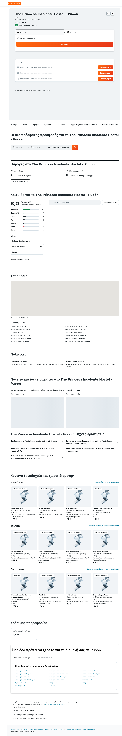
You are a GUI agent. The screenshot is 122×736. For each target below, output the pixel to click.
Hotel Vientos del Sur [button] (73, 551)
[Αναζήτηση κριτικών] (76, 202)
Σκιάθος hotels (20, 686)
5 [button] (37, 57)
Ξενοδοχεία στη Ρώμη (22, 671)
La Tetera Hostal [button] (44, 508)
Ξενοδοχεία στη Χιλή (57, 729)
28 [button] (47, 73)
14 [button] (47, 62)
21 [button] (47, 68)
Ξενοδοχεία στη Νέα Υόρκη (91, 674)
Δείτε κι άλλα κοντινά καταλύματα (107, 482)
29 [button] (52, 73)
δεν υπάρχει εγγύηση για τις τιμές (55, 704)
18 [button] (32, 68)
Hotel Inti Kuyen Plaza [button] (100, 551)
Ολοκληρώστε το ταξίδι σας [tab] (43, 658)
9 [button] (57, 57)
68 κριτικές (32, 25)
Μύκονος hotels (87, 680)
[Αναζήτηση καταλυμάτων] (3, 14)
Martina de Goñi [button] (17, 508)
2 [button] (57, 52)
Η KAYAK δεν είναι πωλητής (66, 710)
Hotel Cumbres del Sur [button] (46, 551)
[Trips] (3, 40)
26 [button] (37, 73)
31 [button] (27, 78)
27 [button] (42, 73)
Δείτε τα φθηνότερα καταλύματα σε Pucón (104, 526)
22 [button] (52, 68)
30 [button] (57, 73)
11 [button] (32, 62)
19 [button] (37, 68)
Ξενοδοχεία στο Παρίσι (23, 674)
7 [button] (47, 57)
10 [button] (27, 62)
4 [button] (31, 57)
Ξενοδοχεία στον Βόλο (22, 677)
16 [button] (57, 62)
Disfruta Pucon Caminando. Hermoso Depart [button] (102, 509)
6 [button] (42, 57)
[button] (3, 3)
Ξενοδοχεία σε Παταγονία (73, 729)
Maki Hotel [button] (42, 595)
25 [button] (32, 73)
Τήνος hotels (86, 683)
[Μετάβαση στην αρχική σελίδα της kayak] (14, 3)
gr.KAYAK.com (15, 729)
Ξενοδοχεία (24, 729)
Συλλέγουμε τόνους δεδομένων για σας (66, 714)
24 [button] (27, 73)
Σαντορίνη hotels (54, 686)
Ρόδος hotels (53, 683)
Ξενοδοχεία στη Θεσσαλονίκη (58, 674)
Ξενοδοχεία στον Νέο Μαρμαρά (25, 680)
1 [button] (52, 52)
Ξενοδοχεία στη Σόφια (56, 680)
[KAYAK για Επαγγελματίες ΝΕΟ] (3, 34)
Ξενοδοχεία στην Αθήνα (90, 671)
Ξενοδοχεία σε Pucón (89, 729)
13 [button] (42, 62)
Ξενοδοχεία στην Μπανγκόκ (58, 677)
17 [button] (27, 68)
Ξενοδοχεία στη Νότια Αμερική (39, 729)
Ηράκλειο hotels (20, 683)
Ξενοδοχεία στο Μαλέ (89, 677)
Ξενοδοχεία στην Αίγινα (57, 671)
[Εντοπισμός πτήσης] (3, 29)
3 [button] (26, 57)
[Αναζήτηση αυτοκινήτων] (3, 19)
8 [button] (52, 57)
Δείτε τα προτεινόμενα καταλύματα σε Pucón (103, 569)
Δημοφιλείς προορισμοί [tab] (22, 658)
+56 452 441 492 (21, 22)
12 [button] (37, 62)
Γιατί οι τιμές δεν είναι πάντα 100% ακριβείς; (66, 718)
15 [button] (52, 62)
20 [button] (42, 68)
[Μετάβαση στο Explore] (3, 25)
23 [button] (57, 68)
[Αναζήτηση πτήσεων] (3, 10)
